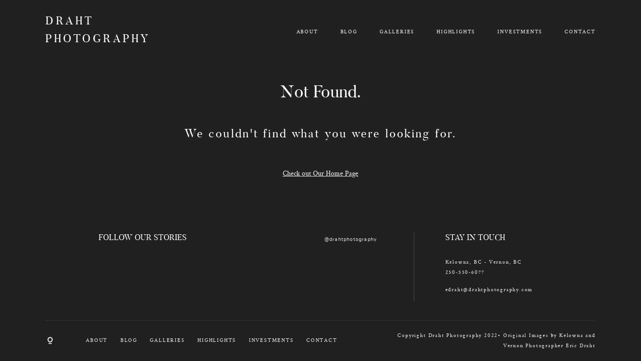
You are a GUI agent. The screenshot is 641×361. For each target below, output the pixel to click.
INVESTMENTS (519, 31)
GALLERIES (397, 31)
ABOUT (307, 31)
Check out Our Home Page (320, 173)
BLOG (349, 31)
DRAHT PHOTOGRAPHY (89, 30)
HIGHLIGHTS (456, 31)
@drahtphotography (351, 239)
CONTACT (580, 31)
